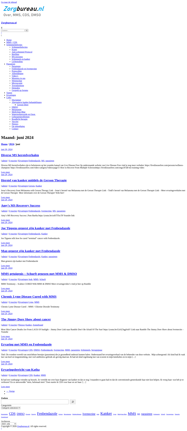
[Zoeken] (73, 401)
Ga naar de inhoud (9, 2)
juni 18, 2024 (6, 339)
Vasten (9, 93)
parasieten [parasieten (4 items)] (146, 413)
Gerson (31, 186)
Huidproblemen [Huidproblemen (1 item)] (76, 414)
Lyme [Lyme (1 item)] (114, 414)
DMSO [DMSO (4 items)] (21, 413)
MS (42, 161)
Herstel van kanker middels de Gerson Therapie (34, 180)
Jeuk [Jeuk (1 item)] (98, 414)
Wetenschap (17, 81)
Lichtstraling (17, 61)
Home (9, 40)
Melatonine (16, 109)
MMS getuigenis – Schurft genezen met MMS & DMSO (39, 273)
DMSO (15, 107)
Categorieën (6, 405)
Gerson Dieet (22, 105)
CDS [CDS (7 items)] (12, 413)
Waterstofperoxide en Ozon (24, 114)
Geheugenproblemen (20, 117)
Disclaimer (16, 100)
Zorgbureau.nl (9, 22)
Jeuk (30, 279)
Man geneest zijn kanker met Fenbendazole (30, 251)
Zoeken (4, 398)
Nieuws (15, 124)
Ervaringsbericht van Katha (20, 369)
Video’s (15, 76)
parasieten (49, 161)
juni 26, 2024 (6, 313)
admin (4, 161)
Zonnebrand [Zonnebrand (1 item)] (4, 417)
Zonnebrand (38, 325)
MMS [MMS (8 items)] (132, 414)
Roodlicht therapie (20, 119)
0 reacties (13, 161)
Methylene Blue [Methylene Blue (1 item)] (122, 414)
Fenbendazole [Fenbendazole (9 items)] (47, 414)
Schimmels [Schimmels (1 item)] (156, 414)
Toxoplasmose (18, 85)
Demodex (16, 88)
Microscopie (17, 83)
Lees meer (5, 172)
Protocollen (17, 71)
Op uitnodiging (18, 126)
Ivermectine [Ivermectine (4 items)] (89, 413)
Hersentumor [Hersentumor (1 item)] (67, 414)
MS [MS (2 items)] (138, 414)
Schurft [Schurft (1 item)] (163, 414)
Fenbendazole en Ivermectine (24, 69)
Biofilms (15, 54)
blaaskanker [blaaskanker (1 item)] (4, 414)
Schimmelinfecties (14, 45)
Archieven (5, 421)
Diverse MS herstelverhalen (20, 155)
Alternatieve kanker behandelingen (27, 102)
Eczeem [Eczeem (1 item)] (28, 414)
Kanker (39, 186)
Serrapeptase (96, 350)
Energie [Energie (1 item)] (33, 414)
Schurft (42, 279)
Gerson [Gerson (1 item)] (61, 414)
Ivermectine (46, 211)
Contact (15, 129)
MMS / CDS (11, 42)
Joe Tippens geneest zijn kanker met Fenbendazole (35, 228)
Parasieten (10, 64)
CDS (30, 350)
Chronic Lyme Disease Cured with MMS (29, 296)
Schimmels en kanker (21, 59)
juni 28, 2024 (6, 174)
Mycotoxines (17, 57)
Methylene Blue (18, 112)
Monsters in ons (18, 78)
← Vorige (10, 391)
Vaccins (15, 121)
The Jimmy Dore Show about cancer (26, 319)
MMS (35, 279)
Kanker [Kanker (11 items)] (106, 413)
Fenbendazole (34, 161)
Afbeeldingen (17, 73)
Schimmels (85, 350)
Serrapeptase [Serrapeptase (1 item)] (170, 414)
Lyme (30, 302)
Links (8, 97)
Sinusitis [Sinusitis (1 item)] (177, 414)
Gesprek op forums (20, 90)
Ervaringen (11, 95)
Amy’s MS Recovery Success (20, 205)
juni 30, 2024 (6, 149)
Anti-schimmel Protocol (22, 52)
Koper (14, 49)
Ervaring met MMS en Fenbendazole (26, 344)
